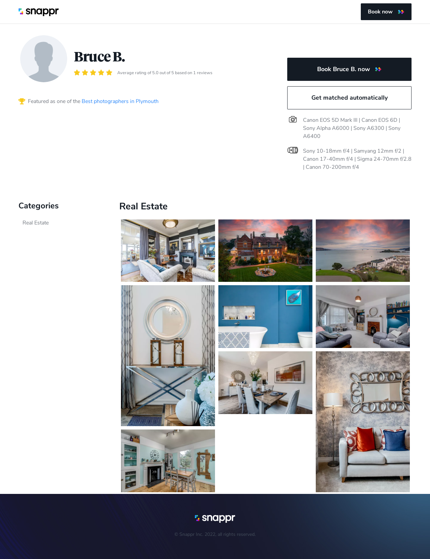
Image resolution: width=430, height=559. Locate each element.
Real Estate (36, 222)
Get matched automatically (349, 98)
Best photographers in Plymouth (120, 101)
